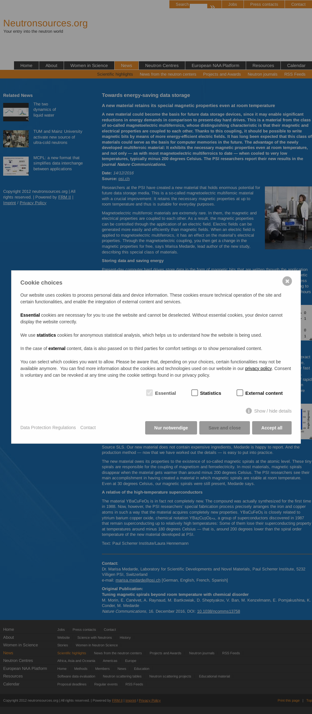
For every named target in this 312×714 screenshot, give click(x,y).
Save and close (225, 427)
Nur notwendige (171, 427)
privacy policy (258, 368)
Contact (88, 427)
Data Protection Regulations (48, 427)
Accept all (271, 427)
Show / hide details (273, 411)
